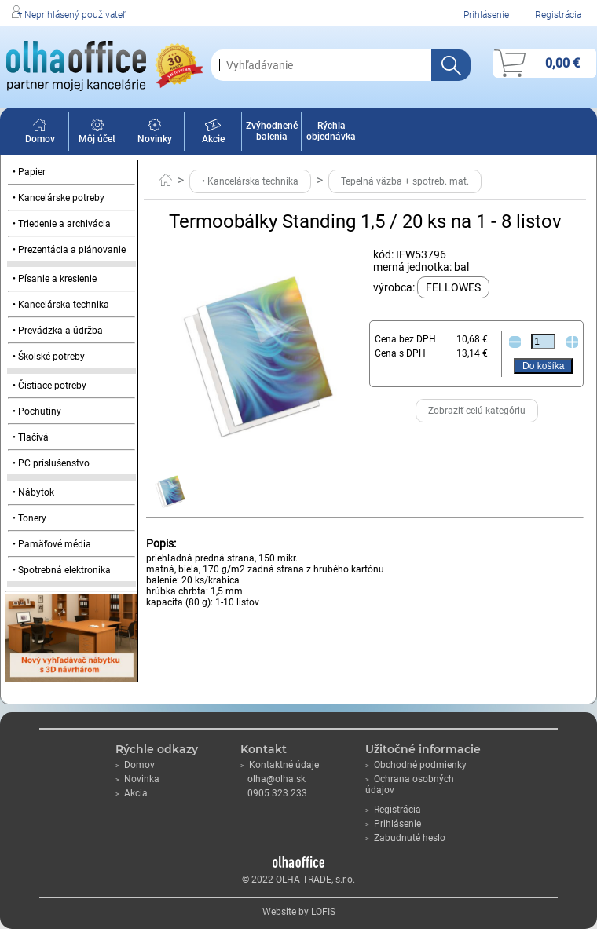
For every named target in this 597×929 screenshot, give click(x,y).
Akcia (131, 793)
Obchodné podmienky (416, 764)
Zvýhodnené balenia (272, 131)
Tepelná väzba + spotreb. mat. (405, 181)
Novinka (137, 779)
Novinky (154, 133)
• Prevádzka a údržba (58, 330)
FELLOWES (453, 287)
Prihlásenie (486, 14)
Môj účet (97, 133)
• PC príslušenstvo (51, 463)
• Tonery (29, 518)
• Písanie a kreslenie (54, 278)
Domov (40, 133)
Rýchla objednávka (331, 131)
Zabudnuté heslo (405, 837)
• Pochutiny (37, 411)
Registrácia (558, 14)
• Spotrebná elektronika (61, 570)
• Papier (29, 171)
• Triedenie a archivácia (61, 223)
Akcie (213, 133)
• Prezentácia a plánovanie (69, 249)
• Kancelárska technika (61, 304)
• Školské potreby (49, 356)
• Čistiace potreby (49, 385)
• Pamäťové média (52, 544)
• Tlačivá (30, 437)
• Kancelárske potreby (58, 197)
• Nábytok (33, 492)
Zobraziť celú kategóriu (477, 410)
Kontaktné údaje (279, 764)
